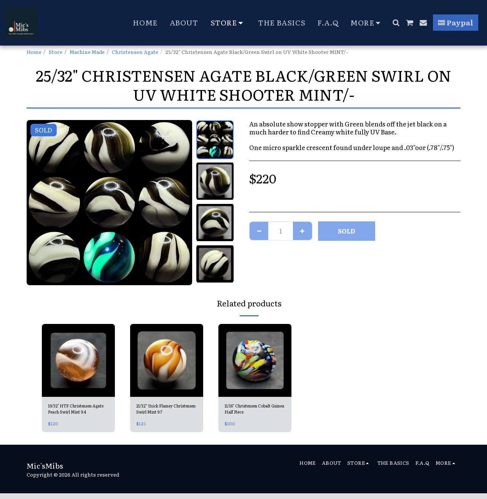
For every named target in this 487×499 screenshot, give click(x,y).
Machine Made (87, 51)
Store (55, 51)
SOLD (346, 230)
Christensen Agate (135, 51)
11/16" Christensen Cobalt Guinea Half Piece (248, 410)
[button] (396, 22)
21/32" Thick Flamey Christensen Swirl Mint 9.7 (165, 410)
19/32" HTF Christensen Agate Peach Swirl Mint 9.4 (77, 410)
